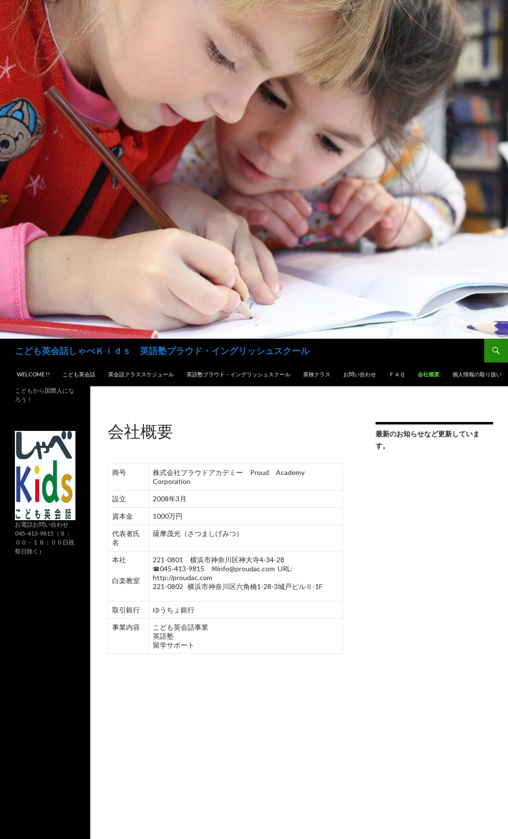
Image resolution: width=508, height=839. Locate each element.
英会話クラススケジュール (141, 374)
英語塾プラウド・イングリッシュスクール (238, 374)
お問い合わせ (359, 374)
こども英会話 (79, 374)
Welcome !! (33, 374)
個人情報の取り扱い (477, 374)
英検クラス (316, 374)
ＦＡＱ (397, 374)
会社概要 (429, 374)
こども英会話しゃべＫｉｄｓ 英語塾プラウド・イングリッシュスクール (162, 350)
